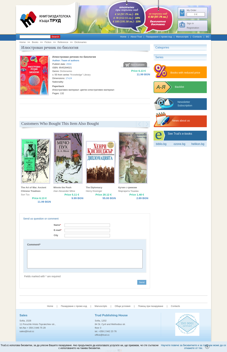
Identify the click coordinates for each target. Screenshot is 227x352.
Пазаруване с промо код (159, 36)
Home (123, 36)
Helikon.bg (197, 143)
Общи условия (122, 306)
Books (35, 42)
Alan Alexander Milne (64, 191)
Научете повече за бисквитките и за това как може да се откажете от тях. (193, 347)
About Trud (136, 36)
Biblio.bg (161, 143)
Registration (193, 27)
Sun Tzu (25, 194)
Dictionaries (80, 42)
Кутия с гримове (127, 187)
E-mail (58, 230)
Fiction (48, 42)
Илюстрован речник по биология (74, 56)
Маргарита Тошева (128, 191)
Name (57, 225)
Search (55, 36)
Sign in (190, 23)
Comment (33, 244)
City (56, 235)
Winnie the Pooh (62, 187)
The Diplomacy (94, 187)
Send (142, 282)
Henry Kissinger (94, 191)
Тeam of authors (70, 60)
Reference (63, 42)
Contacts (197, 36)
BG (207, 36)
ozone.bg (179, 143)
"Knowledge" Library (80, 74)
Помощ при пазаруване (150, 306)
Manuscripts (182, 36)
